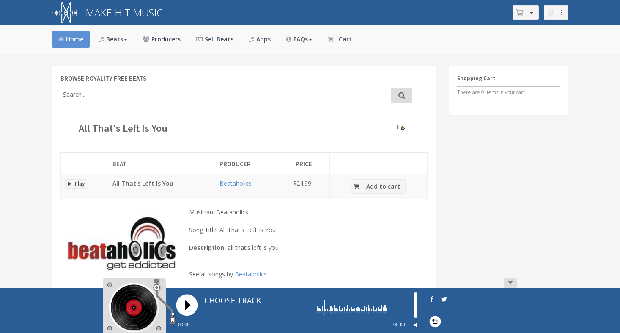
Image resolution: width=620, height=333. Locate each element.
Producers (162, 39)
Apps (260, 39)
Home (70, 39)
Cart (340, 39)
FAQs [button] (299, 39)
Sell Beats (214, 39)
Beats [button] (113, 39)
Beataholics (235, 183)
